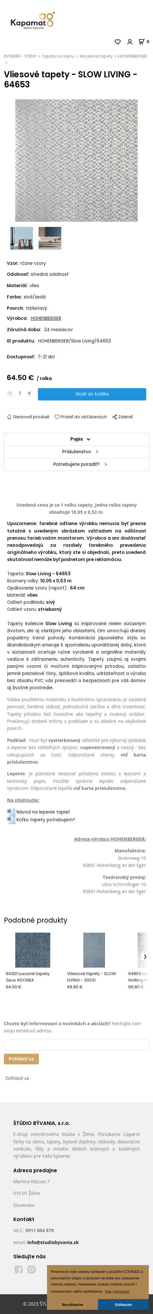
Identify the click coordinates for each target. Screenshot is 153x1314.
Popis (76, 439)
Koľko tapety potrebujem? (41, 820)
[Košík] (145, 41)
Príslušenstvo (76, 452)
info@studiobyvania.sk (53, 1242)
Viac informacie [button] (117, 1291)
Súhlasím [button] (123, 1304)
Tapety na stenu (58, 56)
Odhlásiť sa (17, 1078)
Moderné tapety (96, 56)
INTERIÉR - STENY (20, 56)
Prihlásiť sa (21, 1059)
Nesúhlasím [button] (72, 1304)
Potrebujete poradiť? (76, 464)
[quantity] (19, 393)
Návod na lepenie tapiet (43, 812)
